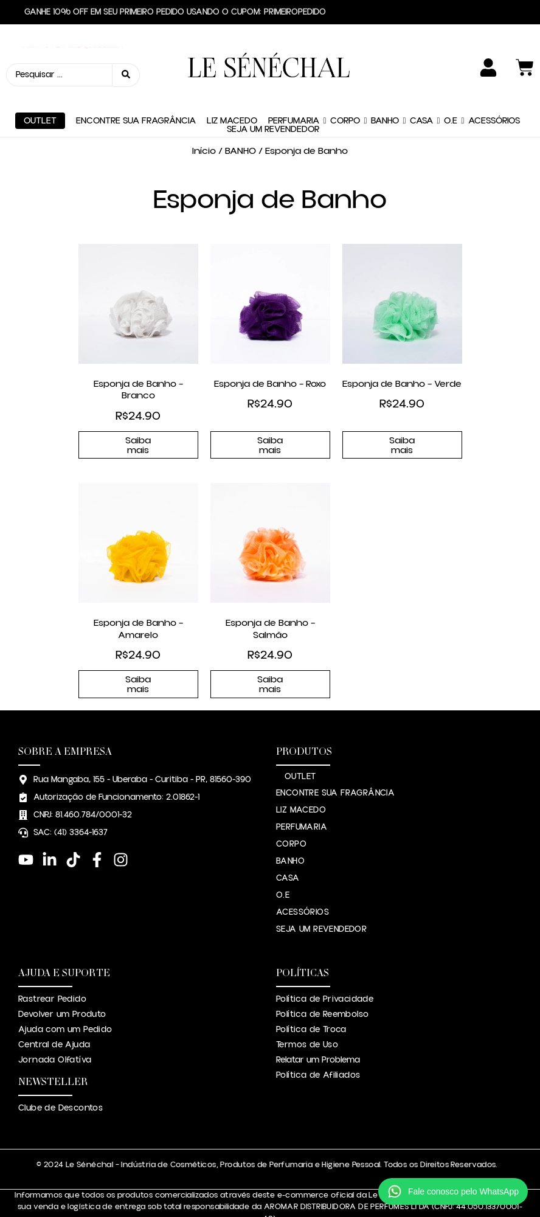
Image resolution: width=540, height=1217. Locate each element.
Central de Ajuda (54, 1017)
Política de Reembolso (322, 986)
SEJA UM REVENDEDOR (321, 901)
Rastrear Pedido (52, 971)
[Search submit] (126, 61)
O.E (450, 93)
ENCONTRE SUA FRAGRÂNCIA (136, 93)
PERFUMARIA (293, 93)
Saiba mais (138, 417)
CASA (421, 93)
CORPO (345, 93)
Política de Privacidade (324, 971)
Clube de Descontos (60, 1080)
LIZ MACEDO (232, 93)
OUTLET (40, 93)
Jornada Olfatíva (54, 1032)
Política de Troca (311, 1002)
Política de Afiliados (318, 1047)
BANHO (385, 93)
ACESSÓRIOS (494, 93)
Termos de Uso (307, 1017)
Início (204, 123)
